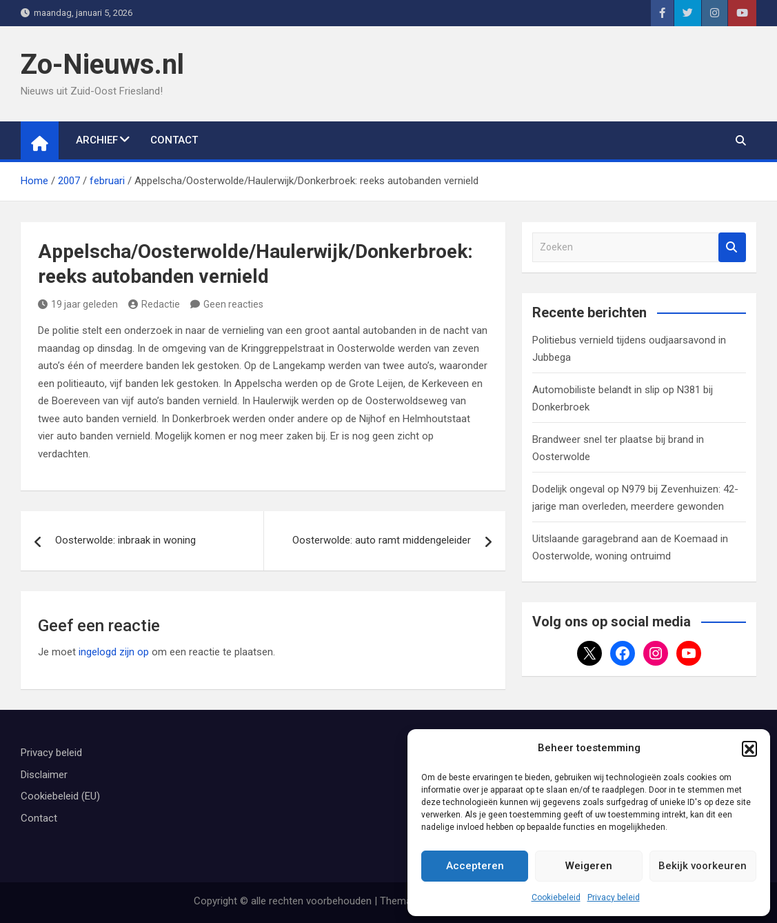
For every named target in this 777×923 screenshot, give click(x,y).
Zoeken (732, 247)
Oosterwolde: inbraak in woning (125, 540)
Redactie (154, 304)
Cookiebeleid (556, 897)
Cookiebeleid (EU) (60, 796)
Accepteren (475, 866)
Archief (97, 140)
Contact (174, 140)
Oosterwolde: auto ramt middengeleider (381, 540)
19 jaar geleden (78, 304)
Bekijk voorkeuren (702, 866)
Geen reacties (233, 304)
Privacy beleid (613, 897)
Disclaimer (44, 774)
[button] (749, 748)
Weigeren (588, 866)
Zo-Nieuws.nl (102, 64)
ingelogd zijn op (114, 652)
